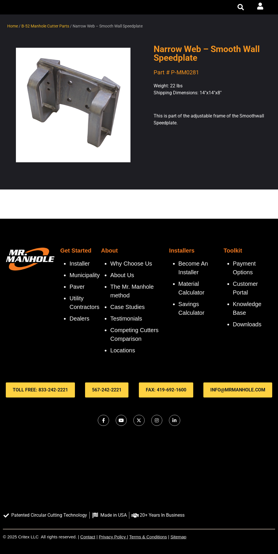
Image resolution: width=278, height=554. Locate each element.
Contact (87, 536)
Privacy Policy (112, 536)
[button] (240, 7)
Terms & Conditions (148, 536)
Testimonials (126, 318)
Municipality (84, 275)
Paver (76, 287)
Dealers (79, 318)
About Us (122, 275)
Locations (122, 350)
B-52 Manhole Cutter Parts (45, 26)
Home (12, 26)
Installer (79, 263)
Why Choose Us (131, 263)
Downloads (247, 324)
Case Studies (127, 307)
